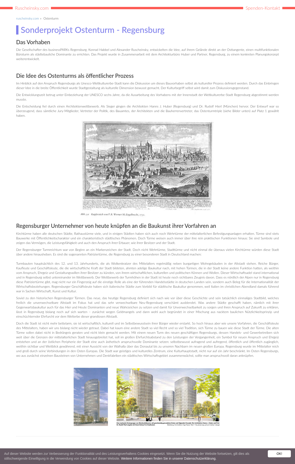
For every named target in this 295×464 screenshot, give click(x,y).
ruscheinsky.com (27, 18)
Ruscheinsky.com (32, 8)
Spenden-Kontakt (262, 8)
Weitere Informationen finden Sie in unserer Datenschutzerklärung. (168, 458)
